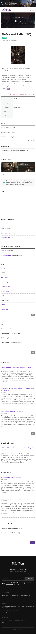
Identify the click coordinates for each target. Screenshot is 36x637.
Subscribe (29, 578)
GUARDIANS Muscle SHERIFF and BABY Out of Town (15, 499)
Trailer (4, 37)
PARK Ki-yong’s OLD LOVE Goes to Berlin (12, 411)
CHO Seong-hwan (6, 233)
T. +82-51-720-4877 (6, 610)
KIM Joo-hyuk (4, 277)
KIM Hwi (3, 224)
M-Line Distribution (6, 255)
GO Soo (3, 268)
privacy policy (9, 583)
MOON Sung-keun (6, 282)
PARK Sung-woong (6, 286)
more (8, 88)
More (33, 314)
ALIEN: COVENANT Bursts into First (11, 477)
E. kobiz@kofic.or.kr (7, 612)
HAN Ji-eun (4, 304)
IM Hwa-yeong (5, 291)
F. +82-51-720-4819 (16, 610)
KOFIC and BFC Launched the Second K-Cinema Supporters (17, 448)
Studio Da (4, 250)
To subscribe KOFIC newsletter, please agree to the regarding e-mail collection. (17, 583)
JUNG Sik (3, 228)
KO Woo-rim (4, 309)
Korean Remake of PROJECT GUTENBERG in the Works (16, 367)
